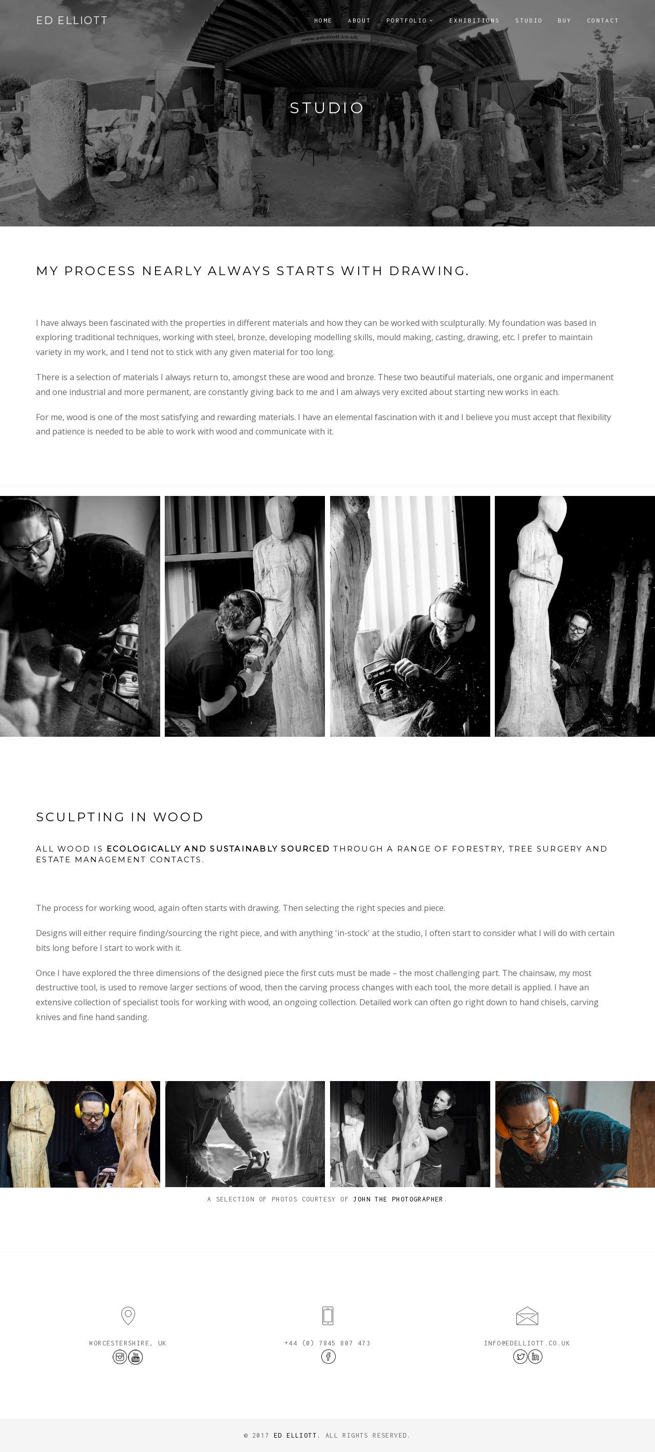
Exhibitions (474, 20)
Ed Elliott (72, 20)
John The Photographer (398, 1199)
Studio (529, 20)
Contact (603, 20)
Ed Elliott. (297, 1435)
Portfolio (407, 20)
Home (323, 20)
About (359, 20)
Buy (565, 20)
